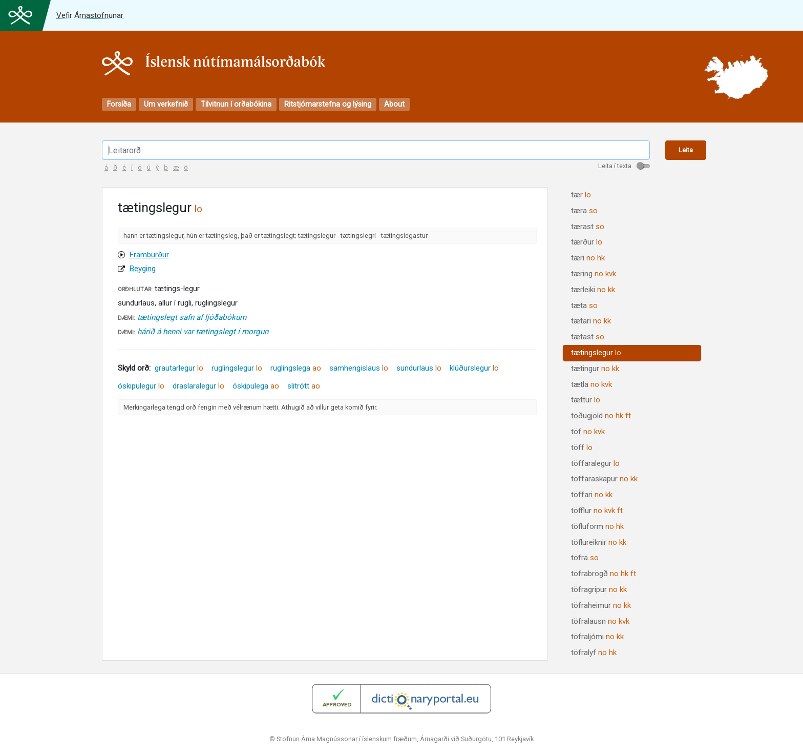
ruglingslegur (237, 368)
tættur (585, 399)
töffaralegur (595, 463)
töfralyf (594, 652)
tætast (587, 336)
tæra (584, 210)
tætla (591, 384)
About (394, 104)
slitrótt (303, 386)
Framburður (149, 254)
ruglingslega (295, 368)
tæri (588, 257)
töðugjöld (601, 415)
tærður (586, 242)
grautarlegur (179, 368)
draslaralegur (198, 386)
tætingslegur (596, 352)
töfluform (597, 526)
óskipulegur (141, 386)
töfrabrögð (603, 573)
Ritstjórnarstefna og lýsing (327, 104)
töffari (591, 494)
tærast (587, 226)
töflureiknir (598, 542)
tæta (584, 305)
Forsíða (119, 104)
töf (588, 431)
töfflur (597, 510)
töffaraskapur (604, 478)
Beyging (142, 268)
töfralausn (600, 621)
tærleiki (593, 289)
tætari (591, 320)
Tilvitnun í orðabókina (236, 104)
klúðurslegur (474, 368)
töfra (585, 557)
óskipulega (256, 386)
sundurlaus (418, 368)
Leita (686, 150)
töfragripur (599, 589)
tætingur (595, 368)
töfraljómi (597, 636)
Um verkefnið (166, 104)
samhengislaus (358, 368)
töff (582, 447)
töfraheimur (601, 605)
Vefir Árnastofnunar (89, 15)
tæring (593, 273)
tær (581, 194)
